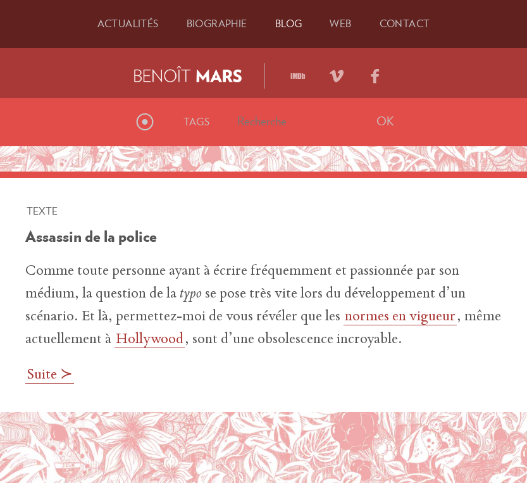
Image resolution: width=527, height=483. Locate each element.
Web (340, 23)
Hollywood (149, 340)
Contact (405, 23)
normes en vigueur (400, 317)
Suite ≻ (50, 375)
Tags (196, 121)
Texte (42, 210)
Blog (288, 23)
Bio (217, 23)
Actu (128, 23)
